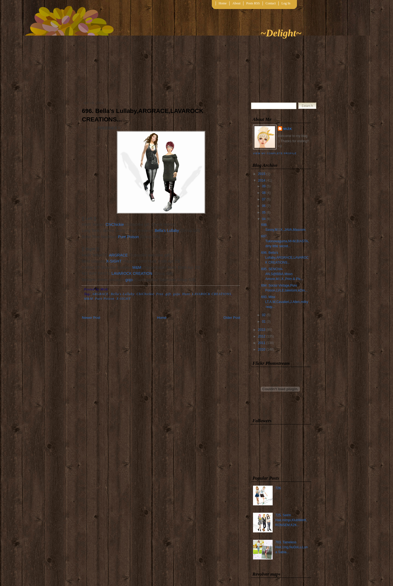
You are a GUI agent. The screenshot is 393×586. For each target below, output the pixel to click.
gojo (129, 280)
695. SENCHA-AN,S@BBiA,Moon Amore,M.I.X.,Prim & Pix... (282, 274)
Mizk (287, 128)
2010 (262, 349)
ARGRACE (118, 255)
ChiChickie (115, 224)
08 (264, 193)
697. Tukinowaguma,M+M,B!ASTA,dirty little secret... (285, 241)
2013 (262, 330)
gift (168, 294)
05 (264, 212)
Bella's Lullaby (167, 230)
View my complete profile (274, 153)
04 (264, 219)
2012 (262, 336)
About (236, 3)
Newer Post (91, 318)
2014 (262, 180)
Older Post (232, 318)
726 (278, 488)
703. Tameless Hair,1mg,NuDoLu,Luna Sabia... (291, 547)
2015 (262, 174)
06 (264, 206)
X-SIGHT (114, 261)
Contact (271, 3)
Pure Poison (128, 237)
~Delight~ (281, 33)
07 (264, 199)
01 (264, 321)
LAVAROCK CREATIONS (211, 294)
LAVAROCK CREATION (131, 273)
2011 (262, 343)
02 (264, 315)
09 (264, 186)
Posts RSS (253, 3)
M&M (136, 267)
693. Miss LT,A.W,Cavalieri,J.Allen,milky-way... (284, 302)
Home (223, 3)
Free (159, 294)
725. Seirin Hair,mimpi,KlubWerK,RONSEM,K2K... (291, 520)
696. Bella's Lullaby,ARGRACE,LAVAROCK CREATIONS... (142, 115)
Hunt (186, 294)
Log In (285, 3)
